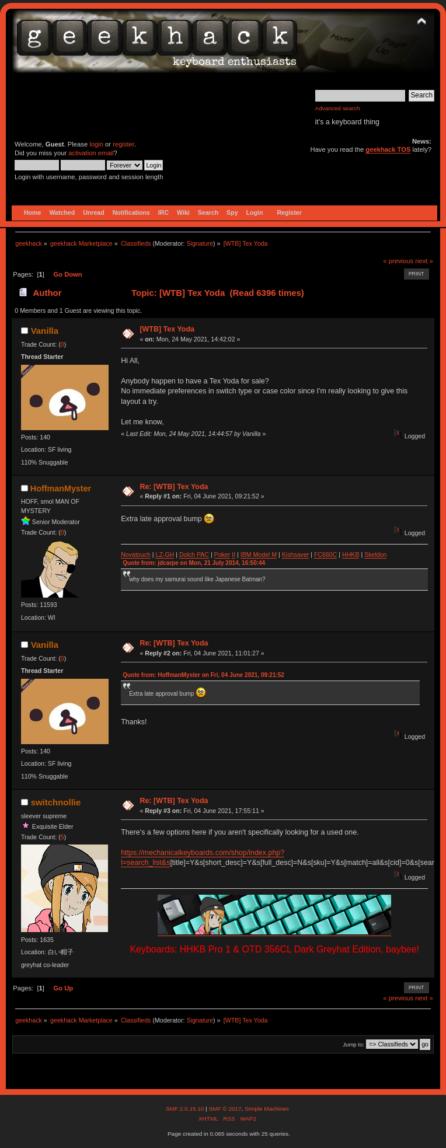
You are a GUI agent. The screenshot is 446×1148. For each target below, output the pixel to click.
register (123, 144)
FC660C (325, 554)
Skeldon (375, 554)
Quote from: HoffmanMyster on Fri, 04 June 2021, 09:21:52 (203, 675)
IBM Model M (259, 554)
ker (226, 554)
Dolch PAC (194, 554)
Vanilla (44, 331)
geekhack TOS (387, 149)
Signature (199, 243)
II (233, 554)
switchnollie (56, 802)
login (96, 144)
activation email (90, 152)
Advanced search (337, 108)
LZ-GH (164, 554)
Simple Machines (267, 1108)
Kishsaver (295, 554)
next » (424, 260)
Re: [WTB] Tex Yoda (174, 487)
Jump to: (353, 1044)
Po (218, 554)
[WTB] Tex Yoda (167, 329)
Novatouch (136, 554)
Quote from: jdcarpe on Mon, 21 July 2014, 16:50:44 (194, 563)
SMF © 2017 (224, 1108)
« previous (398, 260)
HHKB (350, 554)
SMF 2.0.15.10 (185, 1108)
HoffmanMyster (60, 488)
